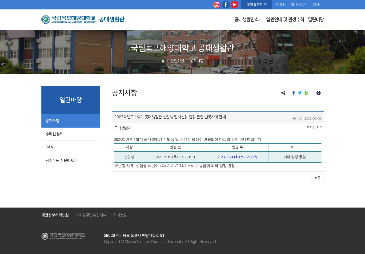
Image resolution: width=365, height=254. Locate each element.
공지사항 (53, 121)
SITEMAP (298, 5)
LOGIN (315, 5)
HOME (281, 5)
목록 (318, 178)
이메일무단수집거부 (91, 215)
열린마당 (316, 19)
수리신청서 (54, 134)
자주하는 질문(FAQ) (61, 160)
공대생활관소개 (248, 19)
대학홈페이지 (256, 5)
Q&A (49, 147)
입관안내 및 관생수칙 (285, 19)
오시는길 (120, 215)
